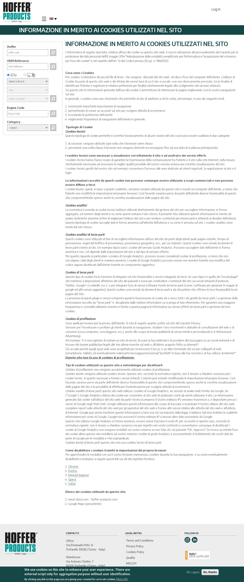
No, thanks (210, 572)
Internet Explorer (78, 475)
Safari (72, 483)
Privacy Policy (135, 546)
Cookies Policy (135, 552)
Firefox (72, 471)
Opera (72, 479)
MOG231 (131, 563)
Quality (130, 557)
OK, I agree (192, 572)
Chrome (73, 466)
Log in (215, 9)
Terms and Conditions (139, 540)
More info (122, 579)
